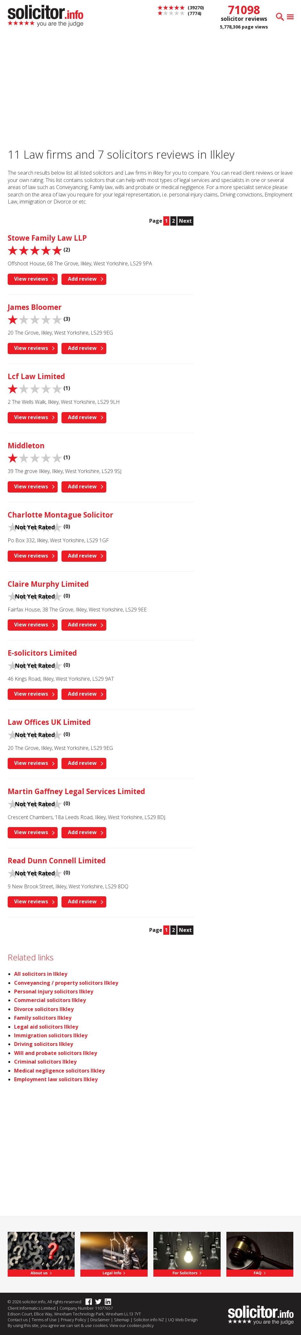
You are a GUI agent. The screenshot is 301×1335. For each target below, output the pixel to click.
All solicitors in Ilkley (40, 973)
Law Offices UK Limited (49, 722)
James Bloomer (35, 307)
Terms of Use (44, 1320)
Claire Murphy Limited (48, 584)
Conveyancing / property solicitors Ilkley (66, 982)
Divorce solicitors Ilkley (44, 1009)
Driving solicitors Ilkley (43, 1044)
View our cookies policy (132, 1325)
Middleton (26, 446)
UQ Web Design (183, 1320)
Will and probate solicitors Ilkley (55, 1053)
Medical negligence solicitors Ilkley (59, 1070)
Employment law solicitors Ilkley (56, 1079)
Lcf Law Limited (36, 376)
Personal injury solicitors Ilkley (53, 991)
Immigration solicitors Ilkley (50, 1035)
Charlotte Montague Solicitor (60, 515)
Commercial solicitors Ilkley (50, 1000)
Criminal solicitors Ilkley (45, 1061)
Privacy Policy (73, 1320)
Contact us (18, 1320)
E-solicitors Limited (42, 653)
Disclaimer (100, 1320)
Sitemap (121, 1320)
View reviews (31, 278)
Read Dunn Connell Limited (57, 861)
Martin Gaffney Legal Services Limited (76, 791)
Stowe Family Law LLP (47, 238)
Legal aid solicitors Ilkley (46, 1026)
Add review (82, 278)
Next (185, 220)
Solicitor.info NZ (149, 1320)
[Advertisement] (251, 258)
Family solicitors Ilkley (42, 1017)
